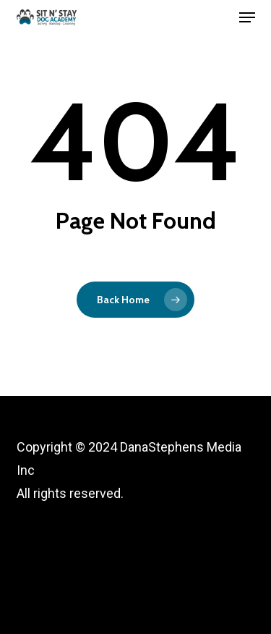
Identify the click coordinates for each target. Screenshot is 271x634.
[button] (247, 17)
